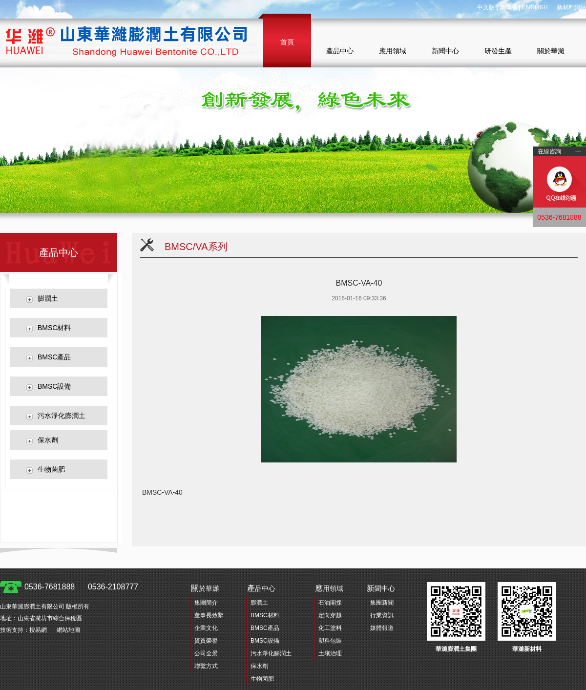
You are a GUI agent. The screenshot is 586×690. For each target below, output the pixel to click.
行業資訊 (382, 615)
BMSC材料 (54, 328)
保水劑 (48, 440)
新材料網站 (571, 7)
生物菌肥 (51, 469)
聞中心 (381, 588)
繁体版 (508, 7)
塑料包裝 (330, 640)
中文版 (486, 7)
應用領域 (392, 51)
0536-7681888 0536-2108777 (81, 587)
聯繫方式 (206, 666)
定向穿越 (330, 615)
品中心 (261, 588)
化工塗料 (330, 628)
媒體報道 (382, 628)
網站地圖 (68, 630)
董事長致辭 (209, 615)
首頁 (287, 42)
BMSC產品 (54, 357)
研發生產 (498, 51)
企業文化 (206, 628)
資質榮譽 (206, 640)
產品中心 (340, 51)
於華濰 (205, 588)
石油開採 (330, 602)
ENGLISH (535, 7)
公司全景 (206, 653)
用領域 (329, 588)
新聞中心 (445, 51)
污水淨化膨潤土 (61, 415)
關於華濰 (551, 51)
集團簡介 (206, 602)
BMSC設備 (54, 386)
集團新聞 (382, 602)
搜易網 (38, 630)
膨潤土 (48, 298)
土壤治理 (330, 653)
